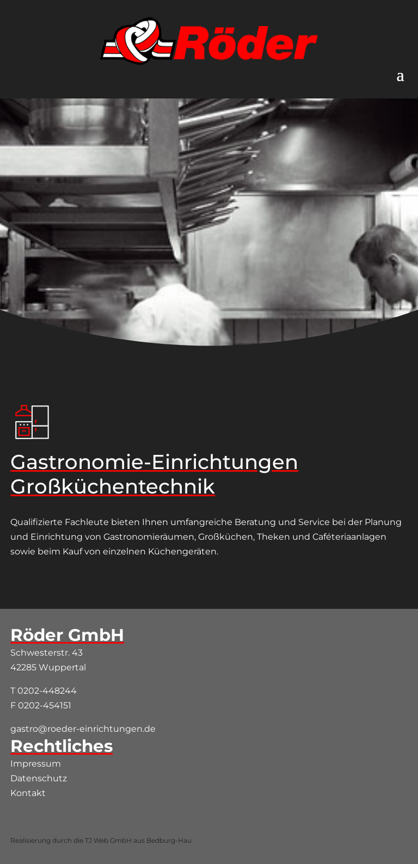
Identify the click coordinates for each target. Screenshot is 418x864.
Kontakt (28, 793)
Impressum (35, 763)
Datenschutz (38, 778)
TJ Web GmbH (108, 840)
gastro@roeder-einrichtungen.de (83, 729)
